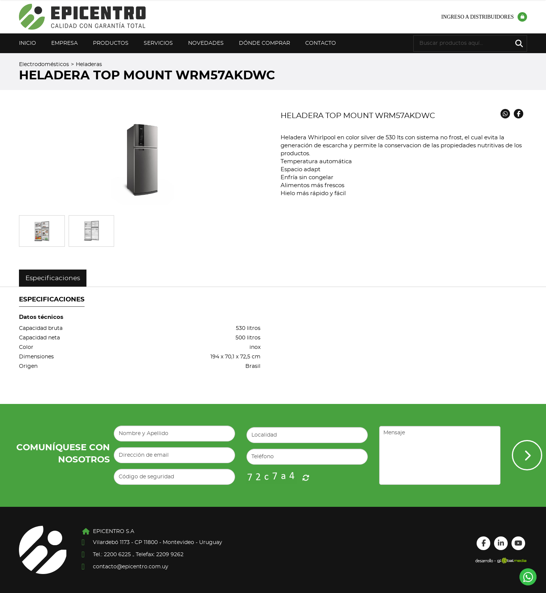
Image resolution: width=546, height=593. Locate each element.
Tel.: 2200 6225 (112, 554)
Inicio (27, 43)
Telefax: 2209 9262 (160, 554)
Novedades (206, 43)
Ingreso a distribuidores (484, 17)
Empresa (64, 43)
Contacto (320, 43)
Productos (111, 43)
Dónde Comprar (264, 43)
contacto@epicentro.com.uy (130, 566)
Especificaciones (52, 278)
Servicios (158, 43)
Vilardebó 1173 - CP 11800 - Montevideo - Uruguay (157, 542)
